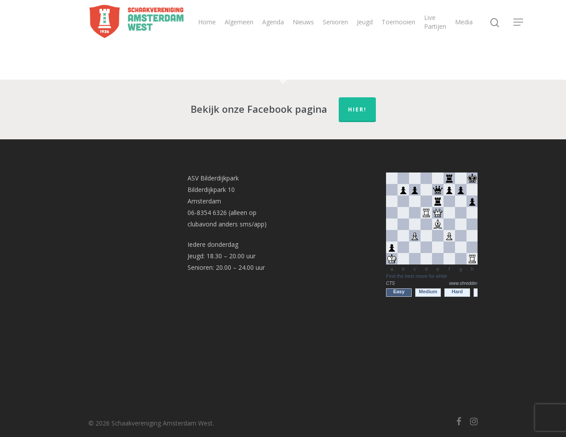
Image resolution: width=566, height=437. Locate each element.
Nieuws (303, 22)
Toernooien (398, 22)
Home (207, 22)
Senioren (335, 22)
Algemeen (239, 22)
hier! (357, 109)
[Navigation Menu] (518, 22)
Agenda (273, 22)
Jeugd (365, 22)
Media (464, 22)
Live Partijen (435, 22)
